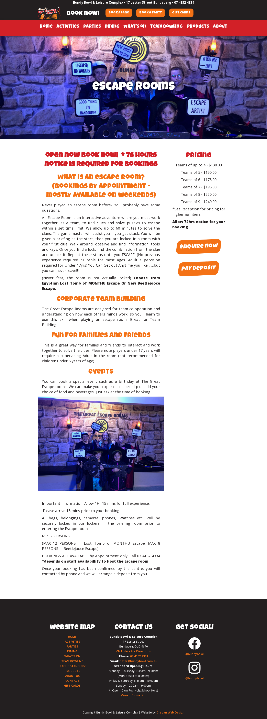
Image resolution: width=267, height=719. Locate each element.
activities (67, 27)
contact (133, 40)
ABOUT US (72, 676)
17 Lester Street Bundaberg (148, 2)
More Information (133, 695)
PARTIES (72, 646)
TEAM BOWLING (72, 661)
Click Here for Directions (133, 651)
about (220, 27)
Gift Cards (181, 12)
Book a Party (150, 12)
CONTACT (72, 681)
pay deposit (198, 268)
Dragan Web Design (170, 712)
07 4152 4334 (184, 2)
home (46, 27)
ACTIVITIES (72, 641)
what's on (134, 27)
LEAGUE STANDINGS (72, 666)
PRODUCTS (72, 671)
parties (92, 27)
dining (112, 27)
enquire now (198, 246)
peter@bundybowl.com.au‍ (138, 661)
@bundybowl (194, 654)
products (198, 27)
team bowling (166, 27)
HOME (72, 637)
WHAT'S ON (72, 656)
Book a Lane (119, 12)
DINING (72, 651)
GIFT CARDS (72, 685)
